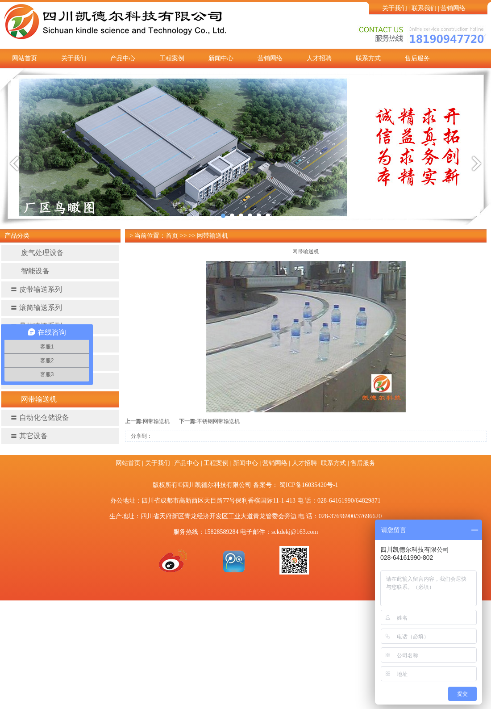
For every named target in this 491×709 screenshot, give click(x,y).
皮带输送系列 (36, 289)
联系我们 (424, 8)
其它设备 (29, 436)
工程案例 (171, 58)
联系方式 (368, 58)
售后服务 (417, 58)
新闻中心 (220, 58)
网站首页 (24, 58)
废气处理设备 (37, 252)
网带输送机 (33, 399)
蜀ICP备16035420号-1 (308, 485)
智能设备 (30, 271)
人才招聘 (319, 58)
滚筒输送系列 (36, 307)
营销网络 (453, 8)
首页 (172, 235)
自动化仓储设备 (39, 417)
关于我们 (394, 8)
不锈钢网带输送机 (218, 421)
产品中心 (122, 58)
